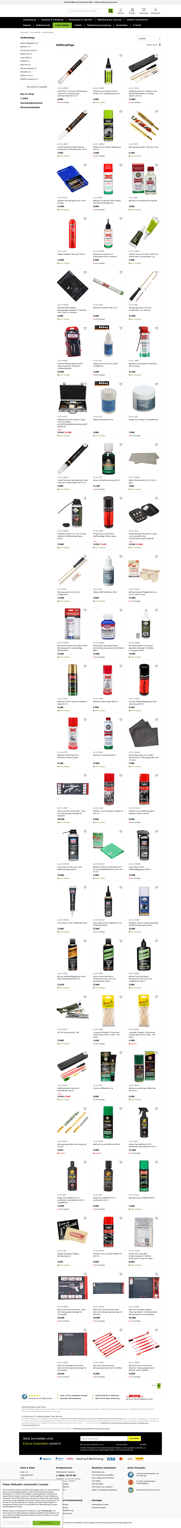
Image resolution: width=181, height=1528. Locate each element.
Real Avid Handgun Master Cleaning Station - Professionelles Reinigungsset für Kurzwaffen (143, 1313)
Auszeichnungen (99, 1509)
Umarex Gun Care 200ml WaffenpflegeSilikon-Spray (104, 536)
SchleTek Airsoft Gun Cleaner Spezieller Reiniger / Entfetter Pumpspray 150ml (141, 649)
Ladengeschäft (26, 1477)
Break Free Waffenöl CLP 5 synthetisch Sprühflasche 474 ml (142, 1147)
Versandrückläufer (30, 109)
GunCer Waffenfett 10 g (103, 1090)
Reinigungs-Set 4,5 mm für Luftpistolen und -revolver (140, 310)
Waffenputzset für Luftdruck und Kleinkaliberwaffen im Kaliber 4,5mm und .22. (143, 95)
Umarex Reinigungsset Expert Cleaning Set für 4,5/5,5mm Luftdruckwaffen (70, 367)
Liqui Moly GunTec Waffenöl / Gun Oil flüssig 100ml (107, 926)
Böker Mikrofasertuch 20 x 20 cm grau (142, 483)
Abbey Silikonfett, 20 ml (103, 421)
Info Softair (96, 1483)
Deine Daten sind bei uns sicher (148, 1492)
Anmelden (135, 1440)
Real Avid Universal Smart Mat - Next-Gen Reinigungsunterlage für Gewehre (107, 1313)
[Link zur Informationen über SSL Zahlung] (130, 1491)
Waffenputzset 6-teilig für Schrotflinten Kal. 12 (68, 1091)
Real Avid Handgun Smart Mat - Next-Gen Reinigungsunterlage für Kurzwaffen (72, 1369)
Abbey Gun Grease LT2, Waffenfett (143, 421)
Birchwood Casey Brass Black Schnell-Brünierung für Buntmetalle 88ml (108, 649)
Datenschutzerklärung (11, 1517)
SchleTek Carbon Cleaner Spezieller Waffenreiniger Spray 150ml (143, 926)
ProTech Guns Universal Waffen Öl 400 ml (107, 1256)
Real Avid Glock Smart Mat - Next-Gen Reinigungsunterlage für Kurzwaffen (71, 1313)
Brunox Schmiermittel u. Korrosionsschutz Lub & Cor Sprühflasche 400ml (104, 980)
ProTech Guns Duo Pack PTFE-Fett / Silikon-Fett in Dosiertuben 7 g (144, 257)
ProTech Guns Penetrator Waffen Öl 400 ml (108, 814)
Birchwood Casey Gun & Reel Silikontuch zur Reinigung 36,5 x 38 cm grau (143, 759)
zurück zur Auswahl (37, 88)
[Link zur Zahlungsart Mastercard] (121, 1460)
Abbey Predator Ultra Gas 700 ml (71, 256)
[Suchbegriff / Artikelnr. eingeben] (88, 11)
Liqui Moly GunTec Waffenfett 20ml (72, 925)
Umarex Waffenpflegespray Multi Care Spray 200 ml (143, 704)
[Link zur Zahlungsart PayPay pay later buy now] (59, 1460)
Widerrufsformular (64, 1515)
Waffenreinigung (29, 80)
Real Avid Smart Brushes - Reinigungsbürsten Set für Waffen (107, 1368)
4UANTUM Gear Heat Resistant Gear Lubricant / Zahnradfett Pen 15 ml (72, 483)
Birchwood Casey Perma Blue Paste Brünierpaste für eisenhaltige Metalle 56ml (72, 649)
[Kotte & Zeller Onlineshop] (41, 11)
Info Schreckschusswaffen (103, 1477)
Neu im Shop (27, 96)
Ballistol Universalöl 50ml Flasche (143, 202)
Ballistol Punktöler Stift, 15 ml (105, 309)
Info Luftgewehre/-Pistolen (103, 1479)
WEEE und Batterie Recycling (104, 1491)
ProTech (24, 63)
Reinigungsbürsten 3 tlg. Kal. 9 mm (144, 149)
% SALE (24, 100)
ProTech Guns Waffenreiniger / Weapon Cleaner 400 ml (142, 814)
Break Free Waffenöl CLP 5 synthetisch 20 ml (104, 1200)
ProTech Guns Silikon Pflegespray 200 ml (107, 150)
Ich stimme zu (46, 1523)
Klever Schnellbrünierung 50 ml (106, 482)
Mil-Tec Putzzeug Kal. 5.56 (68, 1034)
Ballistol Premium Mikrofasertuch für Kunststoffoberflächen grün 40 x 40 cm (108, 871)
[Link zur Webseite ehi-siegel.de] (130, 1484)
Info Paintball (97, 1486)
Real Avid (25, 66)
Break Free (26, 55)
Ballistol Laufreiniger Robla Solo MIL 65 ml (142, 1091)
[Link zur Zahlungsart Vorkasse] (130, 1460)
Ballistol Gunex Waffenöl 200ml (106, 1146)
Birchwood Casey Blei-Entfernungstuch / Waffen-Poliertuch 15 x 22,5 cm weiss (141, 1257)
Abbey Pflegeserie (29, 45)
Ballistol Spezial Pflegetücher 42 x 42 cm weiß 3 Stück (143, 595)
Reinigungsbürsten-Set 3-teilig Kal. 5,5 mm (72, 1147)
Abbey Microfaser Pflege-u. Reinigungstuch (68, 1256)
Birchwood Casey (28, 52)
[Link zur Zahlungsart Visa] (110, 1460)
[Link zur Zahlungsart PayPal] (45, 1460)
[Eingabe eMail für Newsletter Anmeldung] (104, 1440)
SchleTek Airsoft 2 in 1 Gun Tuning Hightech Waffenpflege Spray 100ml (71, 537)
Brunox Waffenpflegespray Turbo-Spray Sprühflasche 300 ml (71, 979)
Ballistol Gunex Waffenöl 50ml (141, 1199)
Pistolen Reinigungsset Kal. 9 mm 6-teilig (71, 203)
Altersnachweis (98, 1474)
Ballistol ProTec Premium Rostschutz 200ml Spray (68, 758)
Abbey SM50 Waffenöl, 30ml (105, 594)
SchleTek (25, 73)
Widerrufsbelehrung (64, 1512)
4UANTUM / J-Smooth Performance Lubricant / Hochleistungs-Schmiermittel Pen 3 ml (72, 95)
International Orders (100, 1506)
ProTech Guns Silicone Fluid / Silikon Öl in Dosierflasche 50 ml (106, 94)
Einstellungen (16, 1523)
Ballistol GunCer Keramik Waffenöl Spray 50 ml (72, 704)
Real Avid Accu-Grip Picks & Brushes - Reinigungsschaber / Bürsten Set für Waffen (142, 1369)
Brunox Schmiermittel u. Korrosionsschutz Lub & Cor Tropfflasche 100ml (140, 980)
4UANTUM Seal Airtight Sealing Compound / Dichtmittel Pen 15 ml (72, 150)
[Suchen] (110, 11)
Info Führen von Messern (102, 1488)
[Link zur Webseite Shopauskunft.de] (130, 1476)
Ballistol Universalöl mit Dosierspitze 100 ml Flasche (105, 257)
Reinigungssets (28, 70)
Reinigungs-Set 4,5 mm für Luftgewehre (68, 595)
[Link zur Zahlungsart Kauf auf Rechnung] (89, 1460)
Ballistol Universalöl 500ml (104, 757)
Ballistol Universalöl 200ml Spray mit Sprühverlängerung (107, 203)
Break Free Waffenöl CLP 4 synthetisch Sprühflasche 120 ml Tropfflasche (70, 1201)
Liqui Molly (26, 59)
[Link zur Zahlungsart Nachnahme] (139, 1460)
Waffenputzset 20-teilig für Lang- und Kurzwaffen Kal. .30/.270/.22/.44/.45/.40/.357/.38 (143, 537)
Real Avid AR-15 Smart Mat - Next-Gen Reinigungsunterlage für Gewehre (71, 815)
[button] (29, 21)
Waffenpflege (27, 39)
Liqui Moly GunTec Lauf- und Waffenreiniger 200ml (69, 870)
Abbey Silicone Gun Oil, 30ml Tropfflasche (105, 366)
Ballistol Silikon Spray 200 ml (105, 703)
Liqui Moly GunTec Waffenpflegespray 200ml (140, 870)
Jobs (22, 1479)
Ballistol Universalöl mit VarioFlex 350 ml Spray (143, 366)
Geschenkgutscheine (31, 104)
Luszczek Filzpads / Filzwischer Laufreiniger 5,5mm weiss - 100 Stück (142, 1036)
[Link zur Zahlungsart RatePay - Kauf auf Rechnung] (70, 1460)
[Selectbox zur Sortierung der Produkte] (148, 40)
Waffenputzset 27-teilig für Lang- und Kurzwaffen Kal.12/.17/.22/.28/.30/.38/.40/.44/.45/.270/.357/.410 (72, 424)
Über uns (24, 1474)
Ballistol (25, 48)
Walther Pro (26, 77)
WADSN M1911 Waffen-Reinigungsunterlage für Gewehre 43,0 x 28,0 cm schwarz (71, 311)
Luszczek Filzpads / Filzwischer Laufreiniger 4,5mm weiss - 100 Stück (106, 1036)
